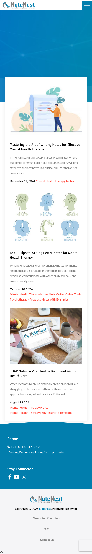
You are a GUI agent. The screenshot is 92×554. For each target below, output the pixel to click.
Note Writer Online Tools (65, 294)
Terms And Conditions (47, 518)
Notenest (45, 508)
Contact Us (47, 539)
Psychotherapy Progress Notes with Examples (39, 299)
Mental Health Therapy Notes (55, 181)
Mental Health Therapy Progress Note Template (41, 412)
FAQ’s (47, 529)
